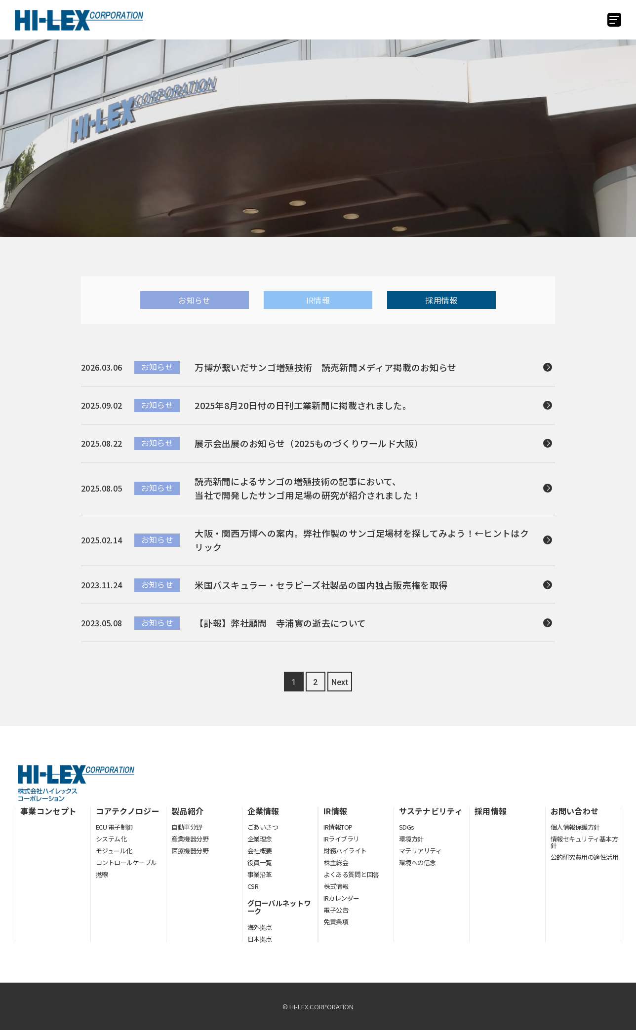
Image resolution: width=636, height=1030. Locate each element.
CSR (253, 886)
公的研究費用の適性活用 (585, 857)
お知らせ (194, 300)
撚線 (102, 874)
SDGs (406, 827)
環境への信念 (417, 862)
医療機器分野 (189, 851)
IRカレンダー (341, 898)
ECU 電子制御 (114, 827)
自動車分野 (186, 827)
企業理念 (259, 839)
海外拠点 (259, 927)
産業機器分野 (189, 839)
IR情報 (318, 300)
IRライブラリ (341, 839)
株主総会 (335, 862)
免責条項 (335, 921)
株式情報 (335, 886)
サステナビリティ (431, 811)
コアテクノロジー (128, 811)
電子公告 (335, 910)
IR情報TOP (338, 827)
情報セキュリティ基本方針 (584, 842)
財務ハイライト (345, 850)
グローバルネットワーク (279, 907)
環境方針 (411, 839)
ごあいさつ (262, 827)
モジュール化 (114, 850)
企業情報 (263, 811)
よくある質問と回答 (351, 874)
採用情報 (441, 300)
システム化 (111, 839)
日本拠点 (259, 939)
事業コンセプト (48, 811)
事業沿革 (259, 874)
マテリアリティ (420, 850)
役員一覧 (259, 862)
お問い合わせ (575, 811)
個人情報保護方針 (575, 827)
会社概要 (259, 850)
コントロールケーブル (126, 862)
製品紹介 (187, 811)
